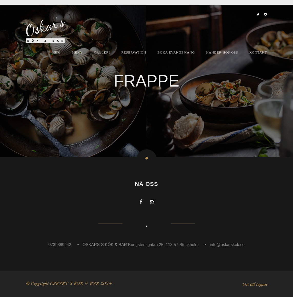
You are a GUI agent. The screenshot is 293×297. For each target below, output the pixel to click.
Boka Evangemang (176, 52)
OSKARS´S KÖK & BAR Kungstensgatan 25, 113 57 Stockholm (141, 244)
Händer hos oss (222, 52)
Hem (56, 52)
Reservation (133, 52)
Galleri (102, 52)
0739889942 (59, 244)
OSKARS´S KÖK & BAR (74, 283)
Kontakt (258, 52)
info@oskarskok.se (227, 244)
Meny (77, 52)
